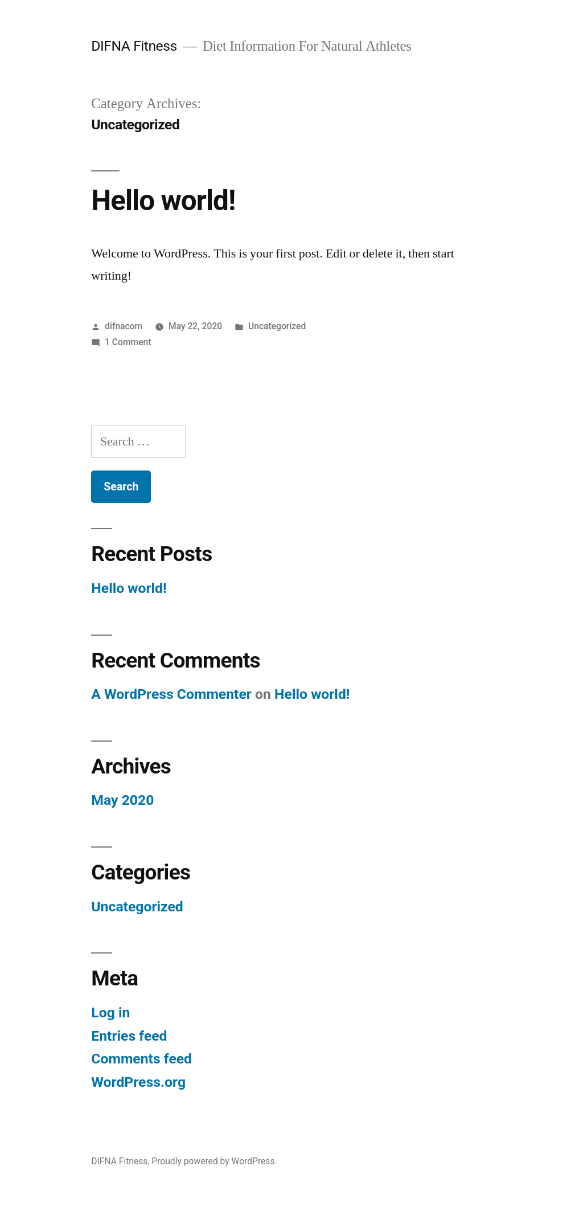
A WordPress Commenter (171, 694)
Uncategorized (277, 326)
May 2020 (122, 800)
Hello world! (163, 200)
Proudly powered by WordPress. (214, 1161)
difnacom (123, 326)
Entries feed (129, 1036)
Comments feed (141, 1058)
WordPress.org (138, 1082)
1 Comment (128, 342)
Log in (110, 1012)
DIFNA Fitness (134, 46)
